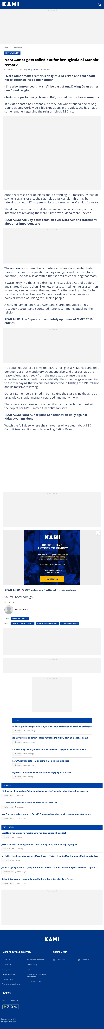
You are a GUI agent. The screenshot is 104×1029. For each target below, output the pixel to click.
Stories (5, 861)
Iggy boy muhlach (69, 624)
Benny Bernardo (33, 70)
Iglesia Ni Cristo (20, 618)
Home (7, 48)
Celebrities (17, 731)
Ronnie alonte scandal (22, 624)
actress (15, 269)
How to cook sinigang (47, 624)
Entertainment (19, 48)
